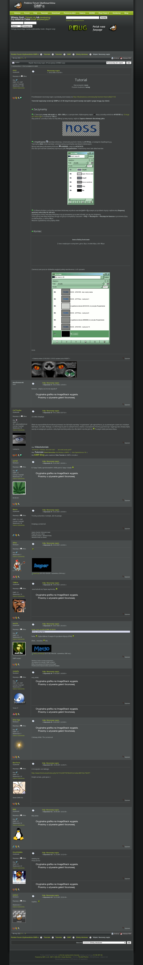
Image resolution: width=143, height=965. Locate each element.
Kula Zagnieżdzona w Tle (79, 452)
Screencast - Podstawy (38, 449)
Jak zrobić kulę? (51, 449)
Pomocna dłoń (70, 13)
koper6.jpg (35, 573)
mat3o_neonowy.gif (38, 653)
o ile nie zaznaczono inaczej (69, 955)
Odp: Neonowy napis (50, 383)
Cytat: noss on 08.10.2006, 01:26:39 (43, 629)
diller (15, 543)
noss (15, 70)
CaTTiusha (17, 410)
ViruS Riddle (18, 852)
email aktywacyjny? (40, 19)
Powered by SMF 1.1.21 (42, 957)
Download (56, 13)
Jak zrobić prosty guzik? (65, 449)
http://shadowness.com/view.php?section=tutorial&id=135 (94, 97)
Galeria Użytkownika (18, 88)
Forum (27, 13)
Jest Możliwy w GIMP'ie (57, 452)
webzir (15, 895)
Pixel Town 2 (104, 13)
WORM (92, 13)
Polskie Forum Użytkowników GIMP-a (25, 54)
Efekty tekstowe (82, 54)
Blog (126, 13)
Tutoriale (44, 13)
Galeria (82, 13)
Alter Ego (16, 720)
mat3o (15, 623)
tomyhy (16, 671)
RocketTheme (84, 957)
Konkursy (117, 13)
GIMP (69, 54)
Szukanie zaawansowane (75, 20)
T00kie (15, 582)
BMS (14, 809)
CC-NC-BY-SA (97, 955)
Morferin (16, 763)
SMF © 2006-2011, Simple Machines (60, 957)
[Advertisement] (59, 43)
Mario (15, 509)
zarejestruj (45, 17)
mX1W (15, 461)
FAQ (35, 13)
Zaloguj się (30, 17)
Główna (17, 13)
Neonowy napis (53, 71)
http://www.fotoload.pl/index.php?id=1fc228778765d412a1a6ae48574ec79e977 (61, 773)
